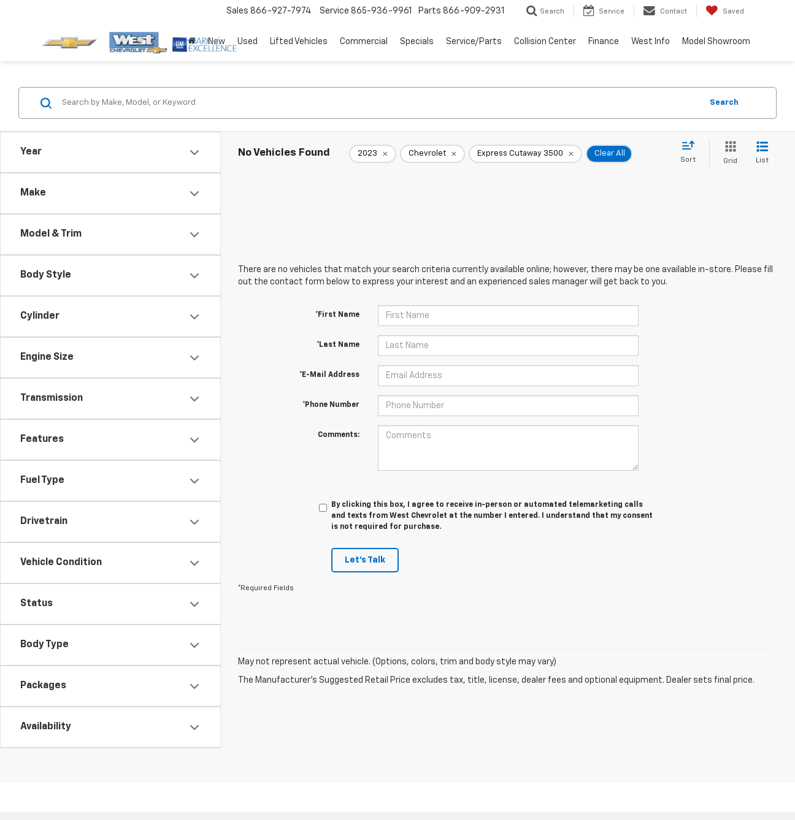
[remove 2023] (372, 154)
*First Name (337, 315)
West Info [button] (650, 41)
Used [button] (247, 41)
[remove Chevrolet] (432, 154)
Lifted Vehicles (299, 41)
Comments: (338, 435)
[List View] (762, 153)
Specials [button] (417, 41)
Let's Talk (365, 560)
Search (724, 103)
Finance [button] (603, 41)
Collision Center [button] (545, 41)
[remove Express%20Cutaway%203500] (525, 154)
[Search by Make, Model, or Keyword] (380, 103)
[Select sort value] (691, 152)
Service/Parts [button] (474, 41)
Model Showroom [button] (716, 41)
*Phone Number (330, 405)
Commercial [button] (364, 41)
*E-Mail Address (329, 375)
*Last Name (338, 345)
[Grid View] (728, 153)
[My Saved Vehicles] (724, 11)
